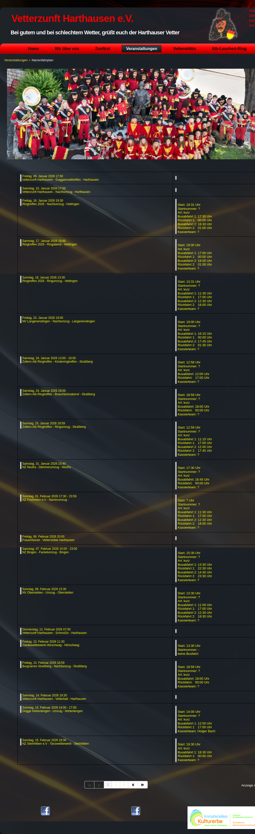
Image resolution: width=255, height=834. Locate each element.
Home (33, 49)
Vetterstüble (184, 49)
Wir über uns (67, 49)
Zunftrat (102, 49)
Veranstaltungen (141, 49)
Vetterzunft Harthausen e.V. (72, 18)
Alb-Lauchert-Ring (229, 49)
